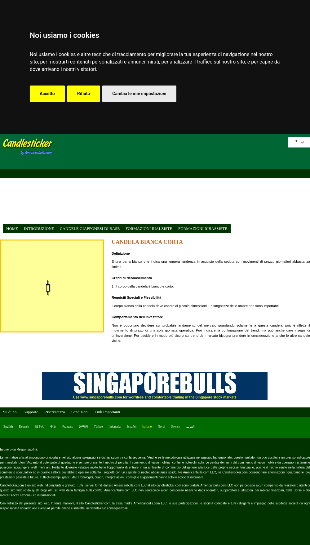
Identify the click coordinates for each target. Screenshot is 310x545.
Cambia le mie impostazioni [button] (139, 93)
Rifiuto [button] (83, 93)
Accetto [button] (47, 93)
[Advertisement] (172, 180)
